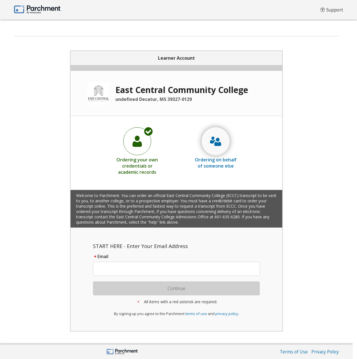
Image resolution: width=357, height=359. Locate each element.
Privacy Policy (325, 352)
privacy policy (226, 313)
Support (331, 11)
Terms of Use (293, 352)
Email (100, 256)
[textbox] (179, 268)
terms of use (196, 313)
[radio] (137, 150)
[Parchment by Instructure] (122, 352)
